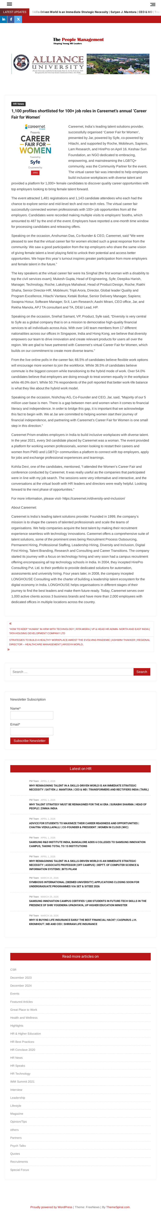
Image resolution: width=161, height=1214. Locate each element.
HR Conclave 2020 (22, 1049)
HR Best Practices (22, 1041)
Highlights (16, 1025)
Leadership (17, 1097)
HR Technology (20, 1073)
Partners (16, 1137)
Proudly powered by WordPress (51, 1207)
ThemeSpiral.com (118, 1207)
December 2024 (21, 985)
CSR (13, 969)
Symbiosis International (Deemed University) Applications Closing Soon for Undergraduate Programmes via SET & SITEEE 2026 (84, 884)
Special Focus (19, 1169)
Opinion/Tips (18, 1121)
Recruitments (19, 1161)
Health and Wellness (24, 1017)
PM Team (34, 781)
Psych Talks (18, 1145)
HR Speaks (17, 1065)
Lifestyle (15, 1105)
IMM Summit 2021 (22, 1081)
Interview (16, 1089)
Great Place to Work (23, 1009)
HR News (18, 103)
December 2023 (21, 977)
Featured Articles (21, 1001)
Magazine (16, 1113)
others (14, 1129)
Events (14, 993)
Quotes (15, 1153)
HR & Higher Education (25, 1033)
